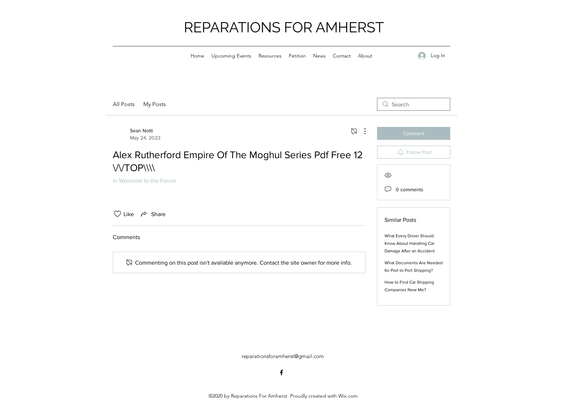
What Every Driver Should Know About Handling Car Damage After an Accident (410, 243)
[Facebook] (281, 372)
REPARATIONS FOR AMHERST (284, 27)
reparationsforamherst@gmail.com (283, 356)
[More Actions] (361, 131)
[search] (413, 104)
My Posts (154, 104)
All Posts (124, 104)
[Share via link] (153, 214)
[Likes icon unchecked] (117, 214)
